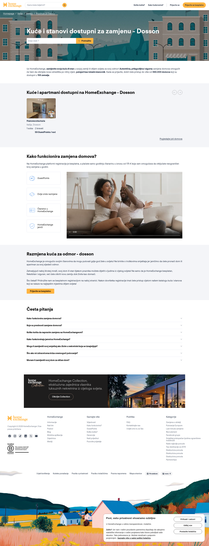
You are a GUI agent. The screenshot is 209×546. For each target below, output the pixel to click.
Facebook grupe (173, 435)
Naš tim (50, 425)
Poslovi (50, 429)
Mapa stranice (136, 473)
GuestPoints (92, 429)
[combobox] (46, 5)
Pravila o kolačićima (99, 473)
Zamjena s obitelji (173, 422)
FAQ (128, 422)
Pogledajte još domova (171, 139)
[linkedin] (25, 436)
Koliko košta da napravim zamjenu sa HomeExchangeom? (104, 332)
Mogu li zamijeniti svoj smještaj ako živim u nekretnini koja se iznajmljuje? (104, 346)
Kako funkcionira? (155, 5)
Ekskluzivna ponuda (174, 450)
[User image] (51, 114)
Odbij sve (188, 525)
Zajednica (51, 438)
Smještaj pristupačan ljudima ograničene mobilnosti (183, 439)
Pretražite (84, 41)
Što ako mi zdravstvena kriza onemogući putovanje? (104, 353)
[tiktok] (20, 436)
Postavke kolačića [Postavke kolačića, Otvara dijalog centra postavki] (188, 531)
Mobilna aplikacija (55, 435)
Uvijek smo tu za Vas (134, 429)
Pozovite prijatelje (94, 441)
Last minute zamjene (174, 429)
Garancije (91, 435)
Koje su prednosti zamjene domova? (104, 325)
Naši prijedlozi (93, 438)
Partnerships (171, 460)
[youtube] (36, 436)
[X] (31, 436)
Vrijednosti (91, 422)
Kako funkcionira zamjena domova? (104, 318)
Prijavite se (175, 5)
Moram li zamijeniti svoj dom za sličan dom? (104, 360)
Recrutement (171, 432)
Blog (49, 432)
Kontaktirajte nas (133, 425)
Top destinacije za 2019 (176, 447)
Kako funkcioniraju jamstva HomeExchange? (104, 339)
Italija (20, 13)
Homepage (8, 13)
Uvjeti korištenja (43, 473)
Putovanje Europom (174, 425)
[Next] (180, 92)
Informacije (52, 422)
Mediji (49, 441)
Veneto (29, 13)
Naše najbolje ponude (175, 444)
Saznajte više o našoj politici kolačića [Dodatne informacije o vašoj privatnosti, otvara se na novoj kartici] (134, 538)
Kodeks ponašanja (61, 473)
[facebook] (9, 436)
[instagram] (15, 436)
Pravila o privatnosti (80, 473)
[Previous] (174, 92)
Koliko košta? (139, 5)
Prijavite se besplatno (194, 5)
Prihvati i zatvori (187, 519)
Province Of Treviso (45, 13)
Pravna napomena (118, 473)
